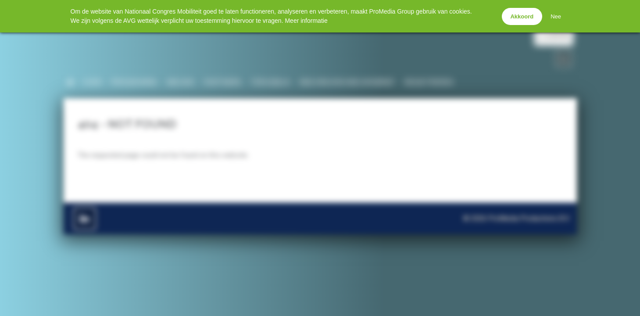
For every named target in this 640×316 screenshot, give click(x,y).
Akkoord (521, 16)
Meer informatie (306, 20)
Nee (556, 16)
